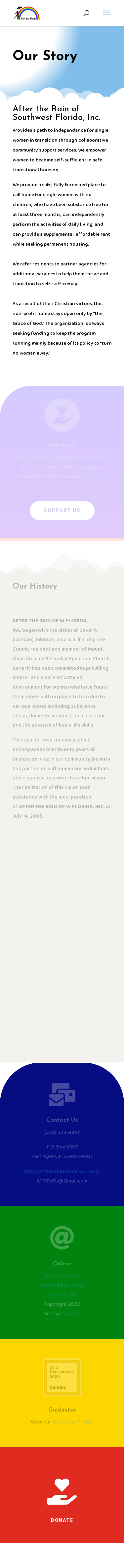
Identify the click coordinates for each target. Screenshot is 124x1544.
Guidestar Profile (73, 1422)
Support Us (62, 511)
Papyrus (70, 1314)
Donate (62, 1520)
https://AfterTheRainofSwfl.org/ (62, 1171)
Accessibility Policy (62, 1285)
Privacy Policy (62, 1276)
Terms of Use (62, 1294)
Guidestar (62, 1410)
